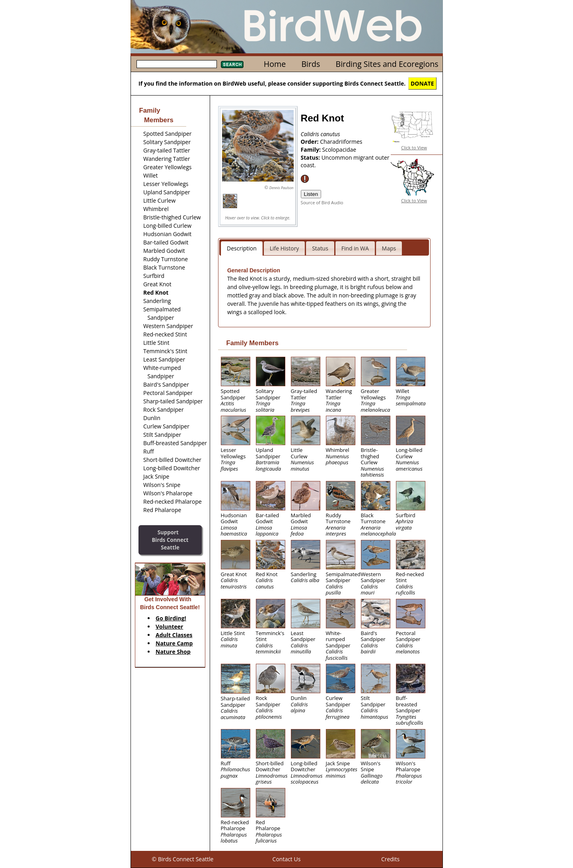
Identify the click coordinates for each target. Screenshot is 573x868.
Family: (311, 149)
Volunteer (169, 626)
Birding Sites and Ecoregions (387, 64)
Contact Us (287, 859)
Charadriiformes (341, 141)
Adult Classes (174, 635)
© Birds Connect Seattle (183, 859)
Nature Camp (174, 643)
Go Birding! (171, 618)
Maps (389, 248)
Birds (310, 64)
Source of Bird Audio (322, 202)
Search (232, 64)
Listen (311, 194)
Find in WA (355, 248)
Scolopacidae (339, 149)
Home (275, 64)
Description (242, 248)
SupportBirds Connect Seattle (170, 540)
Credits (390, 859)
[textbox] (176, 64)
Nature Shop (173, 651)
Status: (311, 157)
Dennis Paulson (281, 187)
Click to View (414, 148)
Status (320, 248)
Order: (310, 141)
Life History (284, 248)
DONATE (422, 83)
